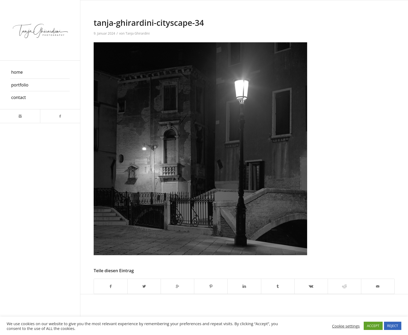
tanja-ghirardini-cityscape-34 (149, 22)
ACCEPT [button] (373, 325)
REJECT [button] (392, 325)
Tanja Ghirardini (137, 33)
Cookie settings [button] (346, 326)
